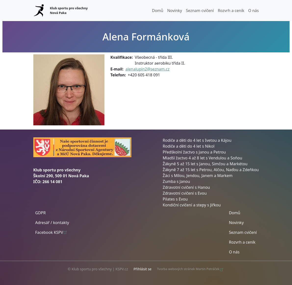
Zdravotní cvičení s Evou (185, 193)
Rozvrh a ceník (231, 10)
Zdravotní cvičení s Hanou (186, 187)
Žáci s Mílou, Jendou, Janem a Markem (198, 175)
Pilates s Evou (175, 199)
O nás (253, 10)
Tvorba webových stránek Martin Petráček (190, 269)
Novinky (174, 10)
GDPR (40, 212)
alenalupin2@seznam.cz (147, 69)
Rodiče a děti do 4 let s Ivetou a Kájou (197, 140)
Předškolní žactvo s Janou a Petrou (194, 152)
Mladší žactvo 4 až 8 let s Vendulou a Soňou (202, 158)
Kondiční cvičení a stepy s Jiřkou (192, 205)
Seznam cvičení (200, 10)
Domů (157, 10)
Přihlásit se (142, 269)
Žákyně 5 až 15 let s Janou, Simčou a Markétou (205, 163)
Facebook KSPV (51, 232)
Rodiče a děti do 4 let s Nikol (189, 146)
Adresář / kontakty (52, 222)
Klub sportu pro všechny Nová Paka (69, 10)
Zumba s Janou (176, 181)
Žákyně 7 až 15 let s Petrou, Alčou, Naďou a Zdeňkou (211, 169)
